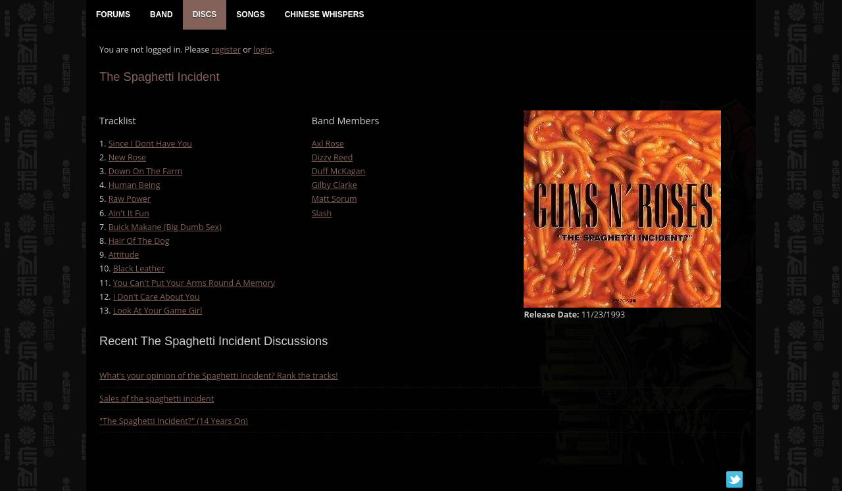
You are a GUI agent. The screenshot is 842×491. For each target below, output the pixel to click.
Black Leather (139, 268)
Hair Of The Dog (139, 240)
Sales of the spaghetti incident (156, 398)
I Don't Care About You (156, 296)
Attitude (124, 254)
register (226, 49)
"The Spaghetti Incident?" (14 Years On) (173, 421)
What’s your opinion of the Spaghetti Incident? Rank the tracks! (218, 375)
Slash (322, 213)
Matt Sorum (334, 198)
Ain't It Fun (129, 213)
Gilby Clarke (334, 185)
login (262, 49)
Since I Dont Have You (150, 143)
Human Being (135, 185)
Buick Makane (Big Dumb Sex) (165, 227)
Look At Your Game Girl (158, 310)
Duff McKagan (338, 171)
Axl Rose (328, 143)
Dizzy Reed (332, 157)
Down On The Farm (145, 171)
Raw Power (130, 198)
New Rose (127, 157)
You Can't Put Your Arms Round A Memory (194, 283)
